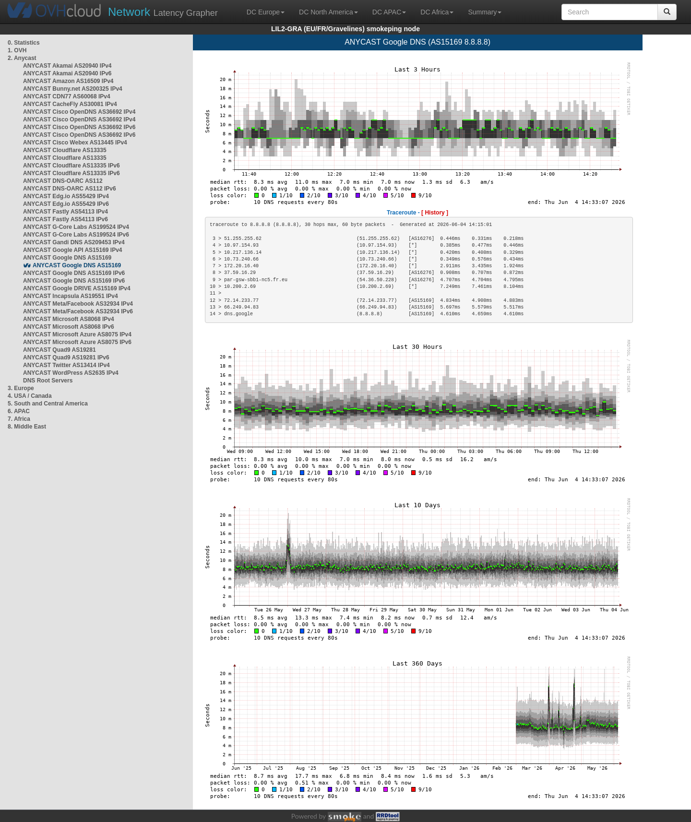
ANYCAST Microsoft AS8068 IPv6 (68, 326)
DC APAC (389, 12)
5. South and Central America (48, 403)
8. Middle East (27, 426)
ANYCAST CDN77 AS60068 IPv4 (66, 96)
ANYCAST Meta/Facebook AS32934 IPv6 (78, 311)
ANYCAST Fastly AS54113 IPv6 (65, 219)
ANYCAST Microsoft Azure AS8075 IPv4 (77, 334)
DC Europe (266, 12)
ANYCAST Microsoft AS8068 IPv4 (68, 319)
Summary (484, 12)
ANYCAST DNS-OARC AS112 (63, 181)
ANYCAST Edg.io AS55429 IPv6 (66, 204)
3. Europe (21, 388)
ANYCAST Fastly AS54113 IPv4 (65, 211)
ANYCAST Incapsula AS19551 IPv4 (70, 296)
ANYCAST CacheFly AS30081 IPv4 (70, 104)
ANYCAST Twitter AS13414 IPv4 (66, 365)
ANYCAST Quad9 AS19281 (59, 349)
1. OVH (17, 50)
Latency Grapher (163, 11)
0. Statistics (24, 42)
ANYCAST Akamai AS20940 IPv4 (67, 65)
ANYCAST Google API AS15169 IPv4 (72, 250)
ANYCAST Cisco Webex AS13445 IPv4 (75, 142)
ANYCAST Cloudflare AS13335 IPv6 (71, 165)
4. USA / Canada (30, 396)
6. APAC (19, 411)
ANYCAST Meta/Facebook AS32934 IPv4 (78, 303)
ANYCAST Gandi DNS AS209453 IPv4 (74, 242)
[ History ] (434, 212)
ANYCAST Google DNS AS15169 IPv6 (74, 273)
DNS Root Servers (47, 380)
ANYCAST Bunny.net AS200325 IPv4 (72, 88)
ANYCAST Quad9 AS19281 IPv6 (66, 357)
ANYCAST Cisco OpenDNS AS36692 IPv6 (79, 127)
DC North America (328, 12)
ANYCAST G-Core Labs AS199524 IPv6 (76, 234)
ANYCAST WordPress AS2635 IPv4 (71, 372)
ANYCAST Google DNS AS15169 (67, 257)
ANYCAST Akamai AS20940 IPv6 (67, 73)
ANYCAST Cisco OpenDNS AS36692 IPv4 (79, 111)
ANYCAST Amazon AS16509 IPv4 (68, 81)
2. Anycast (22, 58)
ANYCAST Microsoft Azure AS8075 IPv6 (77, 342)
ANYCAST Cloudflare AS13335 (65, 150)
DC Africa (436, 12)
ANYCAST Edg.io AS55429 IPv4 (66, 196)
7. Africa (19, 419)
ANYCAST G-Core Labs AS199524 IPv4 (76, 227)
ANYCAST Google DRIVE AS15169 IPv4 (77, 288)
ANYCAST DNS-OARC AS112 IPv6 (69, 188)
